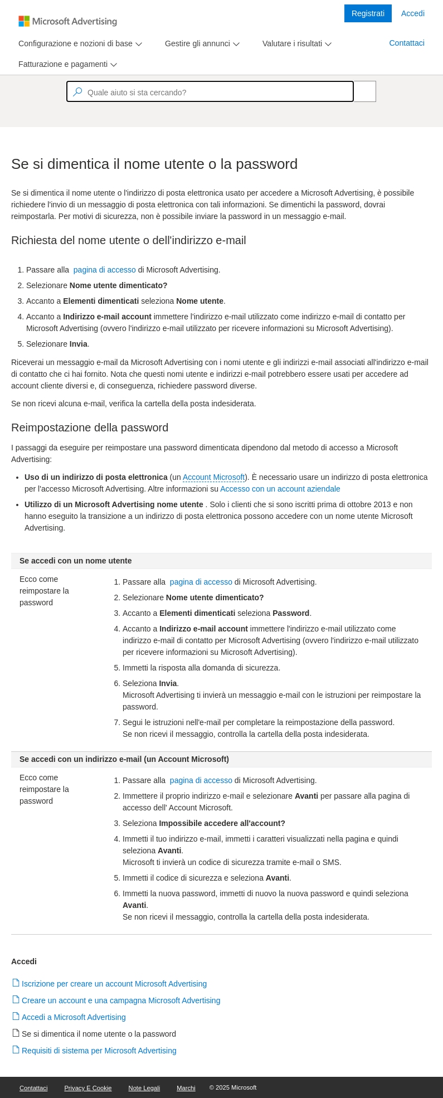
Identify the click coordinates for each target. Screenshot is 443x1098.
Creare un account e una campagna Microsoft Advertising (121, 1000)
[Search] (358, 91)
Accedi (413, 13)
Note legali (144, 1088)
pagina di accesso (105, 269)
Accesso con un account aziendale (280, 488)
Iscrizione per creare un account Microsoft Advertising (114, 983)
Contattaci (407, 42)
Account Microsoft (214, 477)
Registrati (368, 13)
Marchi (186, 1088)
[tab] (73, 43)
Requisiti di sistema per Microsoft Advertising (99, 1050)
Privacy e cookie (87, 1088)
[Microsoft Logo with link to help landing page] (68, 21)
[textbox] (210, 91)
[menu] (79, 43)
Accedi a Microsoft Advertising (74, 1017)
